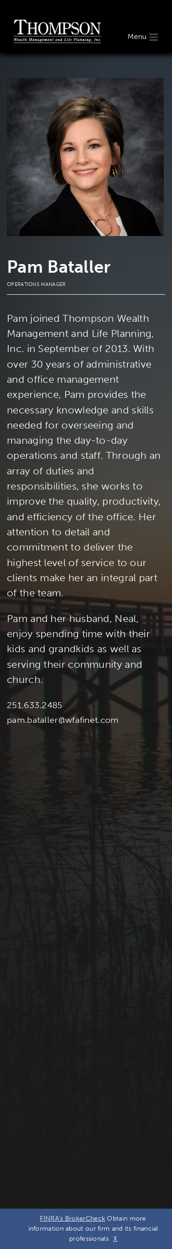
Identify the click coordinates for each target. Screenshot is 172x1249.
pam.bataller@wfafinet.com (63, 720)
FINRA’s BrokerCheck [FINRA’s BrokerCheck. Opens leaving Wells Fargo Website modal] (72, 1218)
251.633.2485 (35, 705)
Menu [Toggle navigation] (143, 37)
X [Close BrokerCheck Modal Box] (115, 1239)
